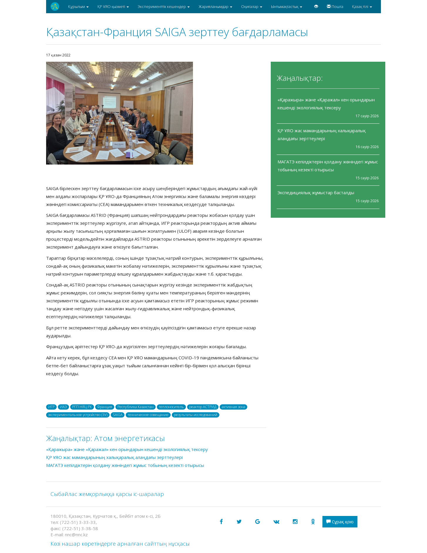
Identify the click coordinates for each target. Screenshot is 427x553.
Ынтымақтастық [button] (286, 6)
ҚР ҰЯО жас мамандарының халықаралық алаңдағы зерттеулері (114, 457)
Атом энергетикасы (129, 438)
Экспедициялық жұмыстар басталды (316, 192)
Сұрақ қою (340, 521)
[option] (156, 113)
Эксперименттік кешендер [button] (164, 6)
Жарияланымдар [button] (215, 6)
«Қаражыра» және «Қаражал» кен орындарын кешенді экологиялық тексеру (127, 449)
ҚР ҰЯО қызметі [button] (113, 6)
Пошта (335, 6)
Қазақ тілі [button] (362, 6)
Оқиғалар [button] (251, 6)
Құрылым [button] (78, 6)
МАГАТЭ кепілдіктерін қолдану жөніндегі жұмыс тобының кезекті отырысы (125, 465)
